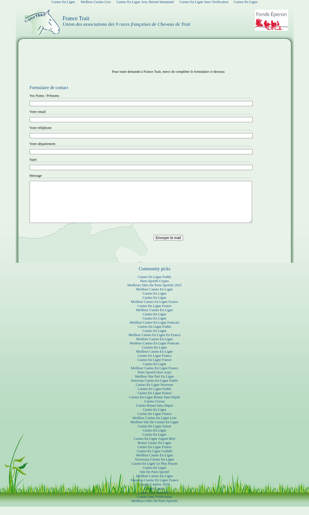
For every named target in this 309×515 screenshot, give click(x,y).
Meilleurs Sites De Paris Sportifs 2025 (154, 293)
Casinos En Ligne (154, 356)
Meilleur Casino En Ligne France (154, 310)
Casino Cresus (154, 410)
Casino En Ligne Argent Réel (154, 447)
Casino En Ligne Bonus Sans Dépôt (154, 405)
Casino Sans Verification (154, 505)
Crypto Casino (154, 497)
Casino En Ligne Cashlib (154, 459)
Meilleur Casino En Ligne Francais (154, 331)
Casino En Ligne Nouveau (154, 393)
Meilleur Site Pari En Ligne (154, 385)
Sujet (33, 160)
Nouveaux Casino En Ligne (154, 468)
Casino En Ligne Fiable (154, 285)
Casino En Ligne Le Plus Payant (155, 472)
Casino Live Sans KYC (154, 501)
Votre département (43, 144)
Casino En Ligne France (154, 314)
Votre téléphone (41, 128)
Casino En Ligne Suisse (154, 434)
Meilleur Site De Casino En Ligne (154, 430)
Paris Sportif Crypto (154, 289)
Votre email (38, 112)
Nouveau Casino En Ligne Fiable (154, 389)
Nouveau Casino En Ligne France (154, 488)
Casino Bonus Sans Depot (154, 414)
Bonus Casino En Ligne (154, 451)
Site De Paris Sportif (154, 480)
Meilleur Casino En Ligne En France (154, 343)
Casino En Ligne (154, 302)
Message (36, 176)
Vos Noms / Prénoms (44, 96)
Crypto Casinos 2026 (154, 493)
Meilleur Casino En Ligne (154, 298)
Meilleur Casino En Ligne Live (155, 426)
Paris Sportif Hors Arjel (154, 381)
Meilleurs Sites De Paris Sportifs (154, 509)
